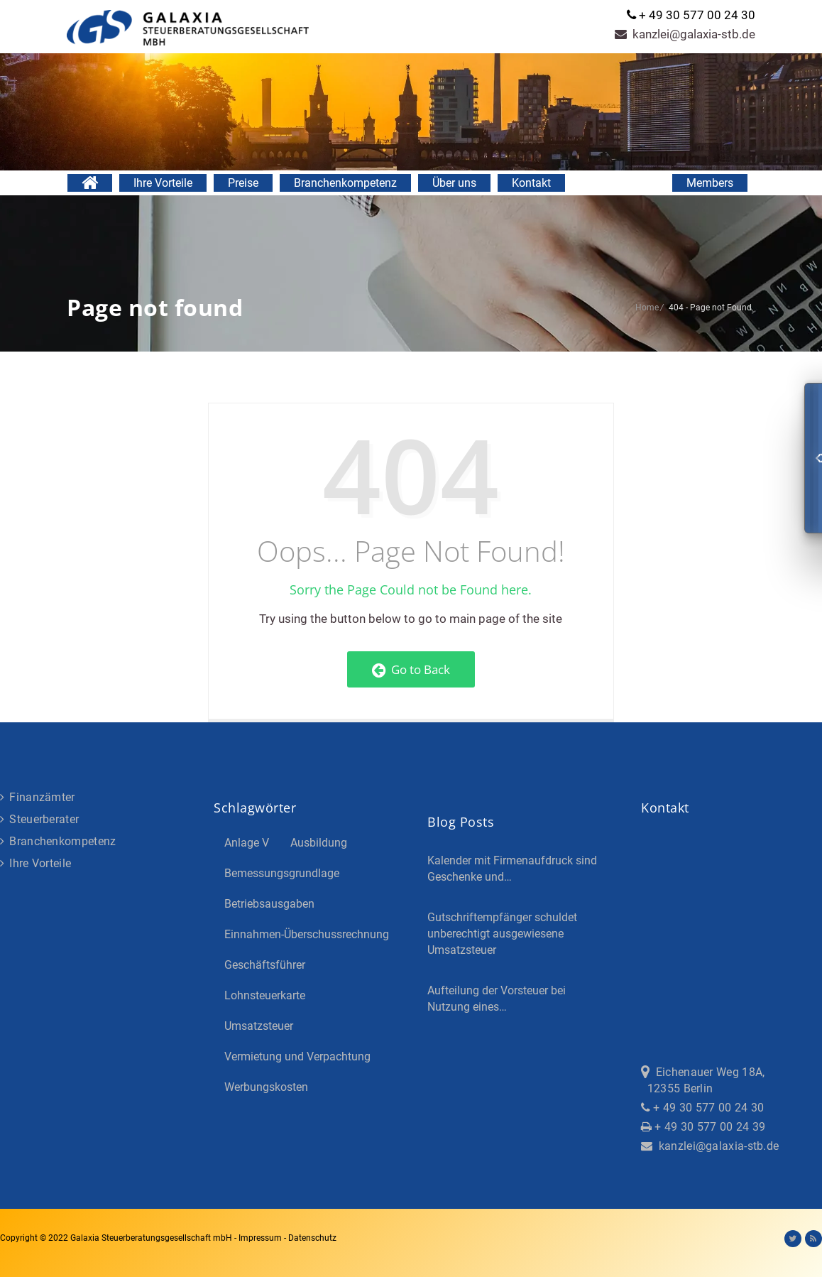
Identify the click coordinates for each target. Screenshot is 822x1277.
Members (709, 183)
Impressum (261, 1238)
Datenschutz (312, 1238)
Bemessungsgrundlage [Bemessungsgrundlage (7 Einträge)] (281, 873)
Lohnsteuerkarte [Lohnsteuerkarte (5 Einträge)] (264, 995)
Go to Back (411, 669)
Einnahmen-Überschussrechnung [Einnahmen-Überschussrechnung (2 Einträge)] (306, 934)
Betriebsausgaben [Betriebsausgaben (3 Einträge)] (269, 904)
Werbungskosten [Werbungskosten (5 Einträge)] (266, 1087)
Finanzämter (37, 797)
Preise (243, 183)
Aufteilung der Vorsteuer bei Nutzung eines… (496, 999)
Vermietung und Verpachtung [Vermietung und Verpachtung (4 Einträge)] (297, 1056)
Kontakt (531, 183)
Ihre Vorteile (162, 183)
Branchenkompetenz (345, 183)
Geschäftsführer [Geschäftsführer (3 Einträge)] (264, 965)
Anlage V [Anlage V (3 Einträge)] (246, 842)
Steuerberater (39, 819)
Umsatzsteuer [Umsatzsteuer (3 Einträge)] (258, 1026)
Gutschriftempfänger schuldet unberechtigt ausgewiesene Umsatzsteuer (502, 934)
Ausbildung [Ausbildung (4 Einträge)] (318, 842)
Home (647, 308)
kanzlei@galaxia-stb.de (685, 34)
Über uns (454, 183)
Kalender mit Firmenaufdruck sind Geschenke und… (512, 869)
